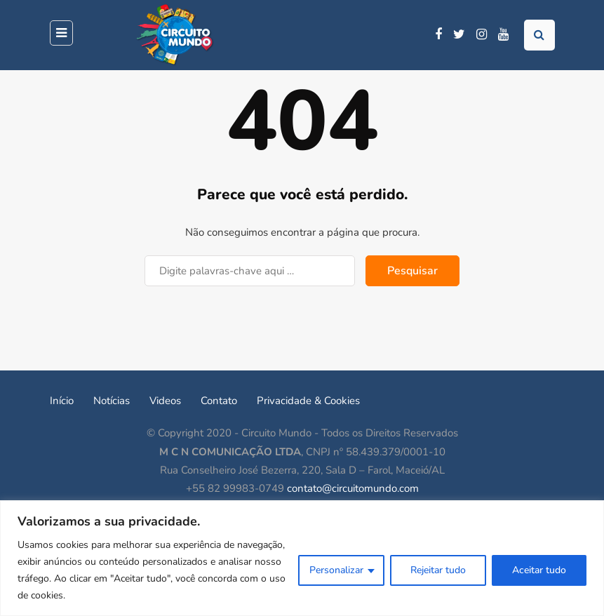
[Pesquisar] (250, 270)
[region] (302, 558)
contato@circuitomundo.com (353, 488)
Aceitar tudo (539, 570)
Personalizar (336, 570)
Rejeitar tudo (438, 570)
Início (62, 401)
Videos (165, 401)
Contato (219, 401)
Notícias (111, 401)
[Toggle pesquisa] (539, 35)
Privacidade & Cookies (308, 401)
